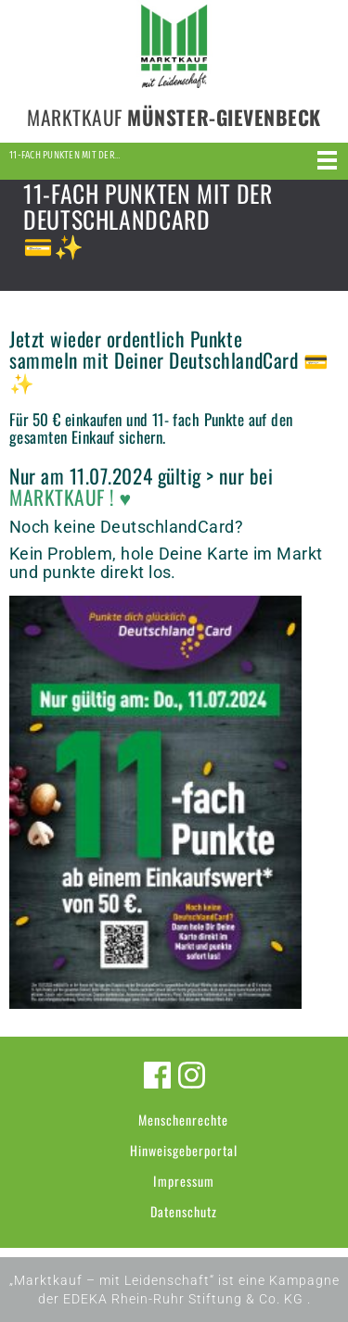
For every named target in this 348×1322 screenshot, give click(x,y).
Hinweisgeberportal (184, 1150)
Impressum (183, 1180)
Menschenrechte (183, 1119)
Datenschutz (183, 1211)
